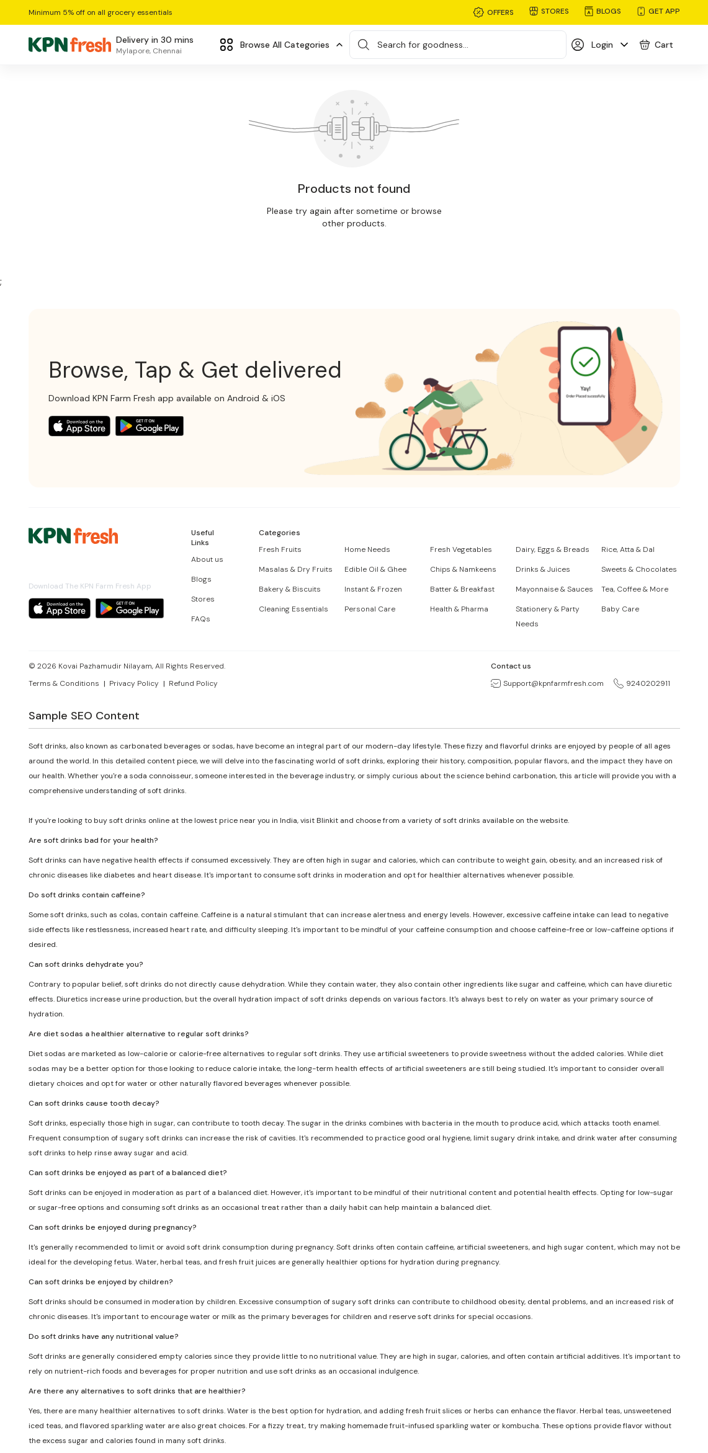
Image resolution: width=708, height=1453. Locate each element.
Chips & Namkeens (463, 569)
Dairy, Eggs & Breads (552, 549)
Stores (203, 599)
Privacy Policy (134, 683)
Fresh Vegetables (461, 549)
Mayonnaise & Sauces (554, 589)
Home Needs (367, 549)
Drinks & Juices (543, 569)
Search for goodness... (422, 44)
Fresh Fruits (280, 549)
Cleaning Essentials (293, 609)
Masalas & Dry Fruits (296, 569)
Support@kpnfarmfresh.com (547, 683)
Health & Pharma (459, 609)
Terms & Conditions (64, 683)
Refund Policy (193, 683)
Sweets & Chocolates (639, 569)
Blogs (201, 579)
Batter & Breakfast (462, 589)
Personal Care (369, 609)
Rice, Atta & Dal (628, 549)
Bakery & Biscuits (290, 589)
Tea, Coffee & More (634, 589)
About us (207, 559)
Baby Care (620, 609)
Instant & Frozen (373, 589)
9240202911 (642, 683)
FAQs (200, 619)
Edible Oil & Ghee (375, 569)
